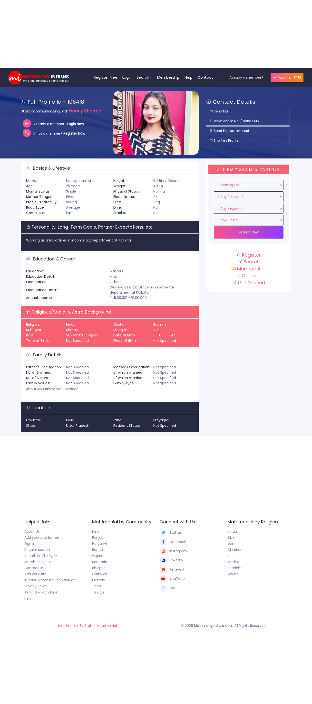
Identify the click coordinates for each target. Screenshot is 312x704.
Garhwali (99, 574)
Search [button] (144, 77)
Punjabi (98, 537)
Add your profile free (41, 537)
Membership (170, 77)
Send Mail (219, 111)
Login (128, 77)
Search (249, 262)
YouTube (172, 579)
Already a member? (246, 77)
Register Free (107, 77)
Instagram (173, 551)
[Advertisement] (146, 34)
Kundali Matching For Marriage (50, 580)
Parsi (231, 555)
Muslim (233, 561)
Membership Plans (39, 561)
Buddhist (234, 567)
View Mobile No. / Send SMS (234, 121)
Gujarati (99, 555)
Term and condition (41, 592)
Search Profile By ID (40, 555)
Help (190, 77)
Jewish (233, 574)
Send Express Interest (229, 130)
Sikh (230, 537)
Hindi (96, 531)
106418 (76, 102)
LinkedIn (171, 560)
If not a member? (55, 133)
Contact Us (34, 567)
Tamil (97, 586)
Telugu (98, 592)
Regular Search (37, 549)
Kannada (99, 561)
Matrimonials (107, 625)
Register (248, 255)
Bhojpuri (99, 567)
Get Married (248, 282)
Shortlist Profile (224, 140)
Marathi (98, 580)
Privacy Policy (35, 586)
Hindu (232, 531)
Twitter (170, 532)
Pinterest (172, 569)
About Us (31, 531)
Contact (206, 77)
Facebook (173, 542)
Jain (230, 543)
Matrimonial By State (76, 625)
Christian (235, 549)
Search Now (248, 232)
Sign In (29, 543)
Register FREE (287, 77)
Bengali (98, 549)
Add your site (35, 574)
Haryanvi (99, 543)
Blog (168, 588)
